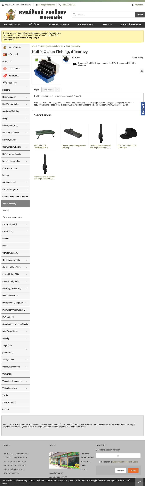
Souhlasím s (118, 462)
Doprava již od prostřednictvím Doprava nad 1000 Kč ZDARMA (107, 64)
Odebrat (120, 470)
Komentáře (48, 90)
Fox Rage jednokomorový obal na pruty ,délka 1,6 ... (100, 147)
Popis (36, 90)
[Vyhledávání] (103, 14)
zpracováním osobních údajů (125, 462)
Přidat (133, 470)
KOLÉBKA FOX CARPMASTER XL (41, 147)
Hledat (140, 15)
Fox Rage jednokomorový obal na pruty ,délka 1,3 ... (44, 178)
